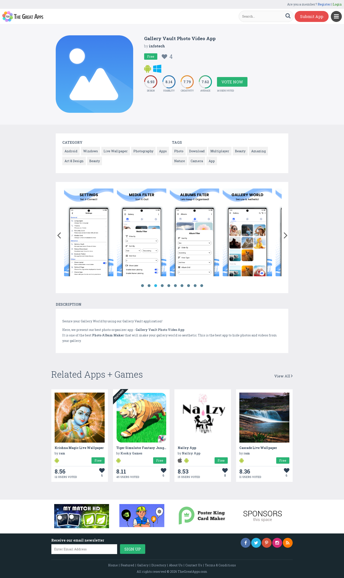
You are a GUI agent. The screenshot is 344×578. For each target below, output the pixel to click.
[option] (88, 233)
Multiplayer (219, 151)
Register (324, 4)
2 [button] (149, 286)
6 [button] (175, 286)
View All (283, 376)
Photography (143, 151)
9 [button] (195, 286)
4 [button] (162, 286)
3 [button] (155, 286)
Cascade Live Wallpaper (258, 448)
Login (337, 4)
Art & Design (74, 161)
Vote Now (232, 81)
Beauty (94, 161)
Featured (127, 565)
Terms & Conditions (220, 565)
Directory (158, 565)
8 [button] (188, 286)
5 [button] (169, 286)
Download (197, 151)
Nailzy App (187, 448)
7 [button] (182, 286)
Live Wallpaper (116, 151)
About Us (176, 565)
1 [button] (142, 286)
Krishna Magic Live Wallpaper (79, 448)
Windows (90, 151)
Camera (197, 161)
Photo (178, 151)
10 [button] (201, 286)
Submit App (311, 16)
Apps (163, 151)
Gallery (143, 565)
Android (70, 151)
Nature (179, 161)
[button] (59, 234)
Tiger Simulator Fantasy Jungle (141, 448)
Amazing (258, 151)
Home (113, 565)
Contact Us (193, 565)
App (212, 161)
